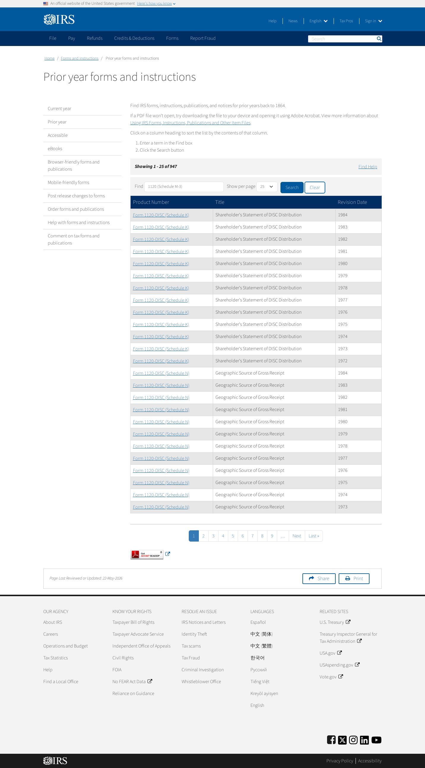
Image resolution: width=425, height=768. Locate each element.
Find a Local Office (60, 681)
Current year (59, 108)
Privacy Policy (339, 761)
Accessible (58, 135)
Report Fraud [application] (203, 38)
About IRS (52, 622)
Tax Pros (346, 21)
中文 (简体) (261, 634)
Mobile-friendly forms (68, 182)
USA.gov (331, 653)
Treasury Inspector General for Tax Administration (348, 638)
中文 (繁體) (261, 646)
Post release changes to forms (76, 196)
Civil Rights (123, 658)
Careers (50, 634)
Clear (315, 187)
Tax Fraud (191, 658)
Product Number (151, 202)
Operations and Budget (65, 646)
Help (273, 21)
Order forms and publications (76, 209)
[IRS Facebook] (331, 739)
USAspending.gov (339, 665)
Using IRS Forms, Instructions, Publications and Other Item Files (190, 123)
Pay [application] (71, 38)
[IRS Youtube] (376, 739)
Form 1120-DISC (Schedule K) (161, 215)
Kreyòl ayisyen (264, 693)
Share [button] (323, 578)
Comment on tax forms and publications (74, 239)
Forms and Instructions (80, 58)
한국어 (257, 658)
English (319, 21)
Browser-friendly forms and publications (74, 165)
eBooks (55, 148)
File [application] (52, 38)
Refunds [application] (94, 38)
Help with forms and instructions (79, 222)
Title (219, 202)
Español (258, 622)
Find (139, 186)
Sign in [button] (373, 21)
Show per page (241, 186)
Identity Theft (194, 634)
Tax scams (191, 646)
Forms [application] (172, 38)
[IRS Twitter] (342, 739)
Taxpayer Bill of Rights (133, 622)
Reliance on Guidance (133, 693)
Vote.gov (331, 677)
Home (50, 58)
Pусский (258, 670)
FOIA (116, 670)
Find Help (368, 167)
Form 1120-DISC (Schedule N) (161, 373)
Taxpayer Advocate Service (138, 634)
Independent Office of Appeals (141, 646)
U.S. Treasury (335, 622)
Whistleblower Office (201, 681)
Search (379, 38)
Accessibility (370, 761)
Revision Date (352, 202)
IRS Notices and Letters (204, 622)
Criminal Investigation (203, 670)
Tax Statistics (55, 658)
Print (358, 578)
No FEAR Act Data (132, 681)
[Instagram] (353, 739)
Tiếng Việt (259, 681)
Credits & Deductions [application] (134, 38)
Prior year (57, 122)
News (293, 21)
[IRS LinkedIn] (364, 739)
